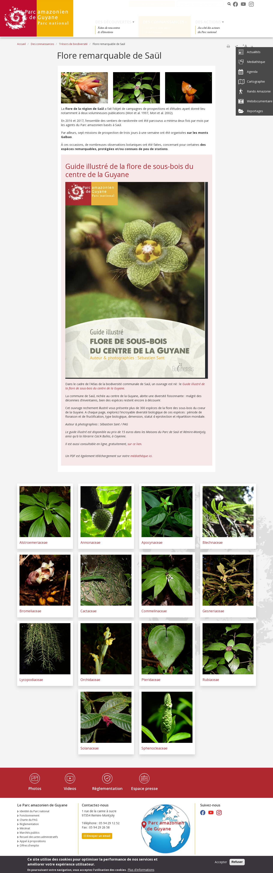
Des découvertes (113, 21)
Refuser (237, 862)
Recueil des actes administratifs (39, 837)
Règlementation (107, 788)
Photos (34, 788)
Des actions (208, 21)
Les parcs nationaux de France (201, 4)
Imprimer (228, 46)
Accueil (21, 44)
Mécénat (25, 828)
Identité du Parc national (34, 811)
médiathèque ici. (141, 456)
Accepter (221, 863)
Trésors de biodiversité (73, 44)
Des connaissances (163, 21)
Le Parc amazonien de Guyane (153, 4)
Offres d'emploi (29, 845)
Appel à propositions (33, 841)
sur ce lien (134, 444)
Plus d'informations (141, 870)
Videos (70, 788)
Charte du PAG (28, 820)
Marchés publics (29, 832)
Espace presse (144, 788)
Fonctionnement (29, 815)
